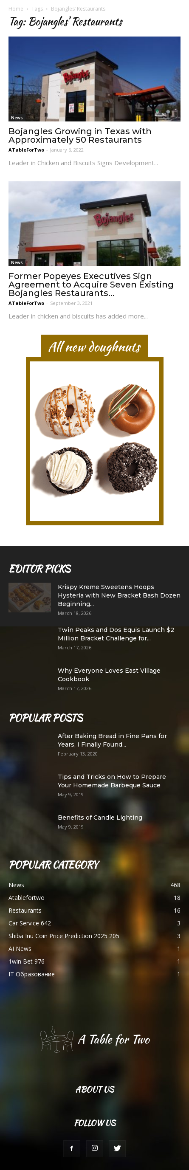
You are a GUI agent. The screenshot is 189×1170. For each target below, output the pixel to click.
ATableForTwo (26, 150)
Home (15, 8)
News (17, 118)
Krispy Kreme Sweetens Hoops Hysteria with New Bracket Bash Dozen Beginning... (119, 595)
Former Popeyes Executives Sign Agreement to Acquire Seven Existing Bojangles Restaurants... (91, 284)
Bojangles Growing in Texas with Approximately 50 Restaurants (80, 135)
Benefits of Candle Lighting (100, 817)
